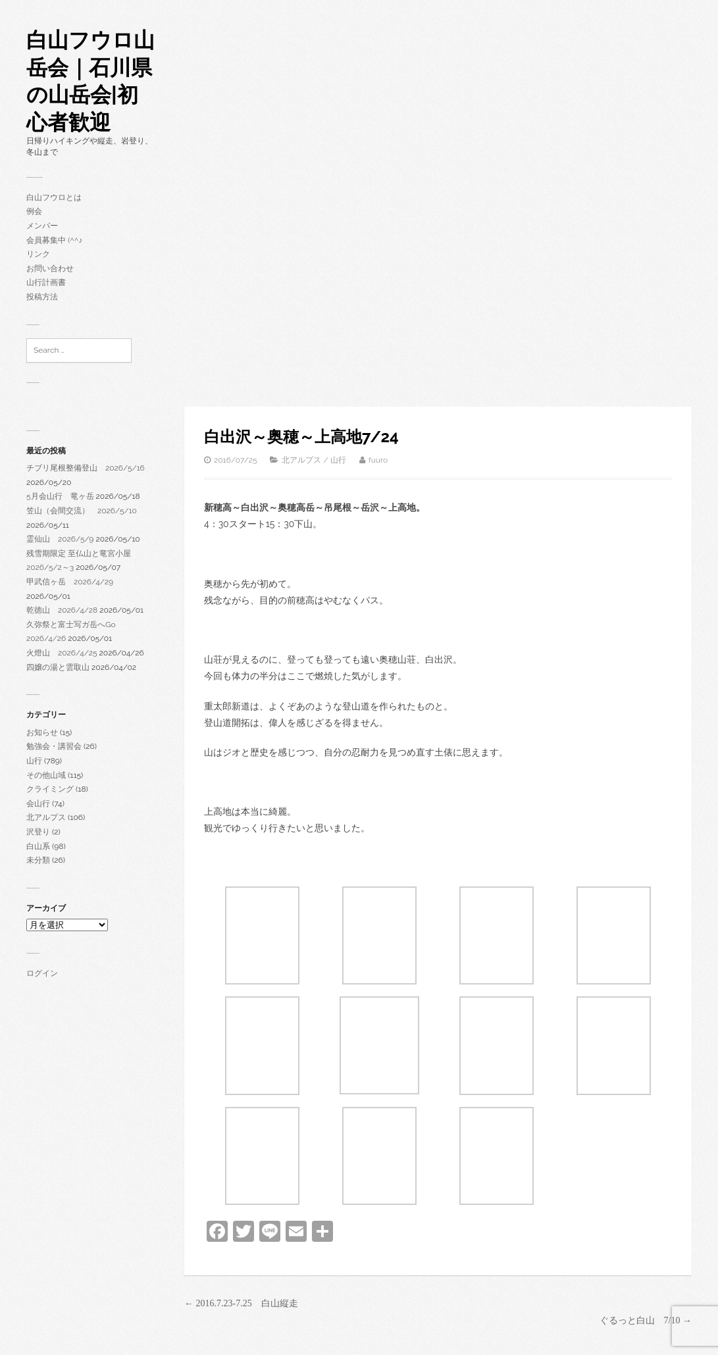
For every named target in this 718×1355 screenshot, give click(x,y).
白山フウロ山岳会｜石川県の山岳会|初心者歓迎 (90, 81)
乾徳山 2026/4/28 (61, 610)
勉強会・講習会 (54, 746)
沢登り (38, 831)
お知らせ (42, 732)
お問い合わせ (50, 268)
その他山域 (46, 775)
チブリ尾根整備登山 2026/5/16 (85, 468)
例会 (34, 211)
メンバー (42, 225)
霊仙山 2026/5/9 (59, 539)
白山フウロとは (54, 197)
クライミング (50, 789)
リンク (38, 254)
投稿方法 (42, 296)
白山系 (38, 846)
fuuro (378, 460)
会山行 (38, 803)
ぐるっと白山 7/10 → (646, 1320)
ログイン (42, 973)
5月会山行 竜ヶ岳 (60, 496)
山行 (34, 760)
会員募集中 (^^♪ (54, 240)
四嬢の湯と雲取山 (58, 667)
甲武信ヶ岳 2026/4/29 (69, 581)
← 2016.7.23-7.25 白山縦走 (241, 1303)
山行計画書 (46, 282)
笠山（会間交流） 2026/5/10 (81, 510)
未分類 (38, 860)
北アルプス (46, 817)
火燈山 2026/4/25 (61, 652)
